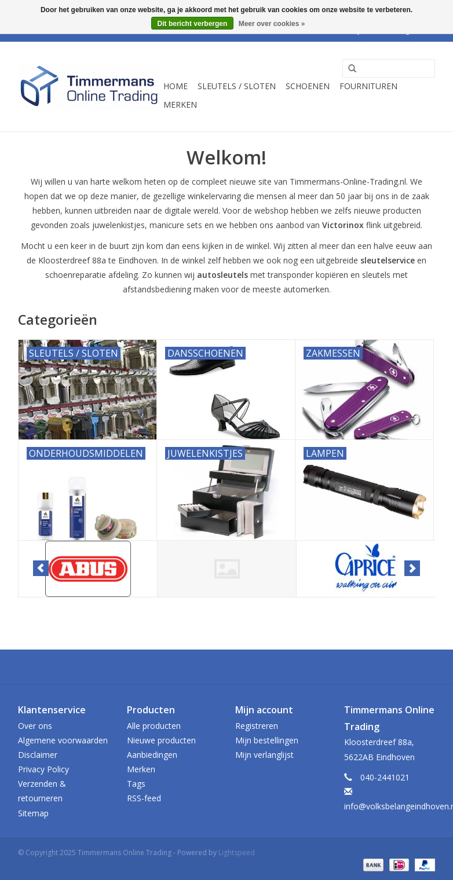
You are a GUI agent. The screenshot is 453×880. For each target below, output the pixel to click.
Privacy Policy (43, 769)
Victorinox (343, 224)
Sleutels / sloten (237, 85)
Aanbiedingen (152, 754)
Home (175, 85)
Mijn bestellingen (266, 740)
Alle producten (154, 725)
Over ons (35, 725)
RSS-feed (144, 798)
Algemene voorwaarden (63, 740)
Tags (136, 783)
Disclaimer (37, 754)
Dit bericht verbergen (193, 24)
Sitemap (33, 813)
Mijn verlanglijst (264, 754)
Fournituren (368, 85)
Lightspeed (236, 852)
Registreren (256, 725)
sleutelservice (387, 260)
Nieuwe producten (161, 740)
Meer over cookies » (272, 24)
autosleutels (222, 274)
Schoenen (308, 85)
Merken (180, 104)
